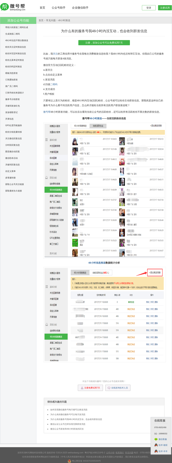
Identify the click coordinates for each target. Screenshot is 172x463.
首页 (42, 7)
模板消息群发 (11, 73)
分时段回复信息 (12, 145)
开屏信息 (9, 119)
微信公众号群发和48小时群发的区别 (67, 429)
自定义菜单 (10, 171)
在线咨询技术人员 (118, 388)
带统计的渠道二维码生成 (16, 27)
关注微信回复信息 (13, 138)
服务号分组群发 (12, 99)
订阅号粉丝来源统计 (14, 93)
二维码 (53, 84)
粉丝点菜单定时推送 (14, 60)
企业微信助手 (80, 7)
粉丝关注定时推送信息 (15, 47)
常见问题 (51, 20)
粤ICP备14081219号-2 (95, 452)
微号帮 (47, 111)
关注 (55, 53)
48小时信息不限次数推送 (16, 40)
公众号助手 (58, 7)
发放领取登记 (11, 112)
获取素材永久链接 (13, 191)
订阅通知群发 (11, 79)
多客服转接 (10, 178)
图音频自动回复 (12, 151)
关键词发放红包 (12, 106)
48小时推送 (64, 20)
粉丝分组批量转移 (13, 132)
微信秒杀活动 (11, 158)
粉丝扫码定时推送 (13, 66)
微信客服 (163, 439)
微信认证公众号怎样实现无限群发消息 (67, 424)
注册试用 (165, 7)
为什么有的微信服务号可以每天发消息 (67, 414)
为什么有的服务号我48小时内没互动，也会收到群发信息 (76, 419)
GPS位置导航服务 (13, 125)
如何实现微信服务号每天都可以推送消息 (68, 409)
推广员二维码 (11, 86)
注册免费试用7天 (90, 388)
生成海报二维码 (12, 34)
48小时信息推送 (97, 262)
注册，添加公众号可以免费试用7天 (104, 42)
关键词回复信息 (12, 164)
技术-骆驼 (163, 445)
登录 (148, 7)
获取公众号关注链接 (14, 184)
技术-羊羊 (163, 451)
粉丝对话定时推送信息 (15, 53)
